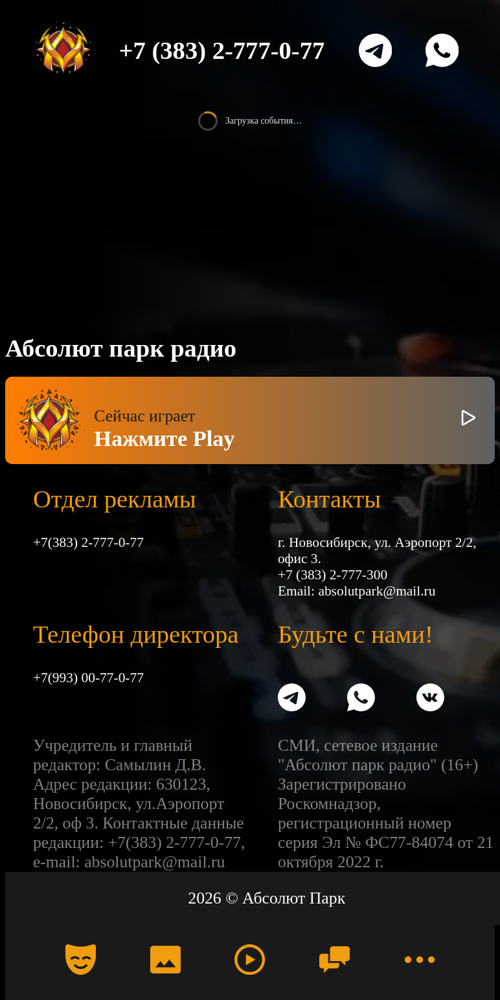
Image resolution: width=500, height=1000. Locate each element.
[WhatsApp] (442, 50)
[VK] (430, 699)
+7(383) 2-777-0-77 (88, 542)
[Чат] (334, 959)
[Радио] (249, 959)
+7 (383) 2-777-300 (332, 575)
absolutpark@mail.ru (376, 591)
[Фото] (165, 959)
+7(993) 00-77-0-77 (88, 677)
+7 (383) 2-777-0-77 (222, 50)
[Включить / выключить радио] (469, 420)
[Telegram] (375, 50)
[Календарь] (80, 959)
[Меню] (418, 959)
